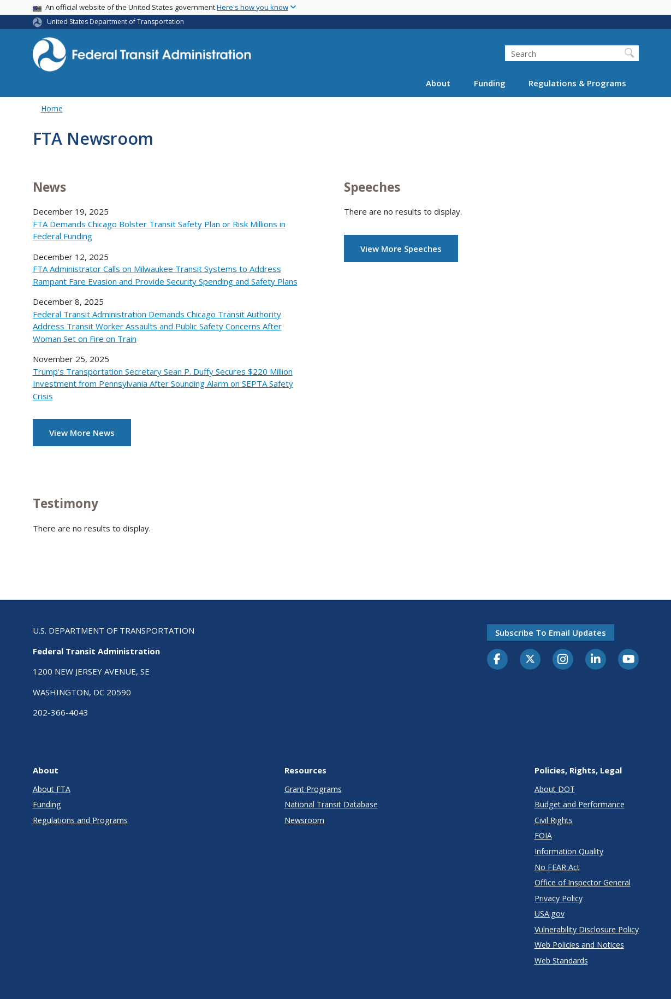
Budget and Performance (580, 804)
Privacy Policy (559, 898)
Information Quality (569, 851)
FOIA (543, 835)
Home (52, 108)
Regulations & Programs (577, 83)
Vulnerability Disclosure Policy (587, 929)
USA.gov (550, 913)
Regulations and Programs (80, 820)
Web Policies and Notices (579, 944)
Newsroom (304, 820)
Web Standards (561, 960)
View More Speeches (401, 248)
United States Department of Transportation (115, 21)
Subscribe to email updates (550, 632)
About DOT (555, 789)
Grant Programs (313, 789)
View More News (82, 432)
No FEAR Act (557, 867)
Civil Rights (554, 820)
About (438, 83)
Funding (490, 83)
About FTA (51, 789)
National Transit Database (331, 804)
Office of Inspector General (583, 882)
